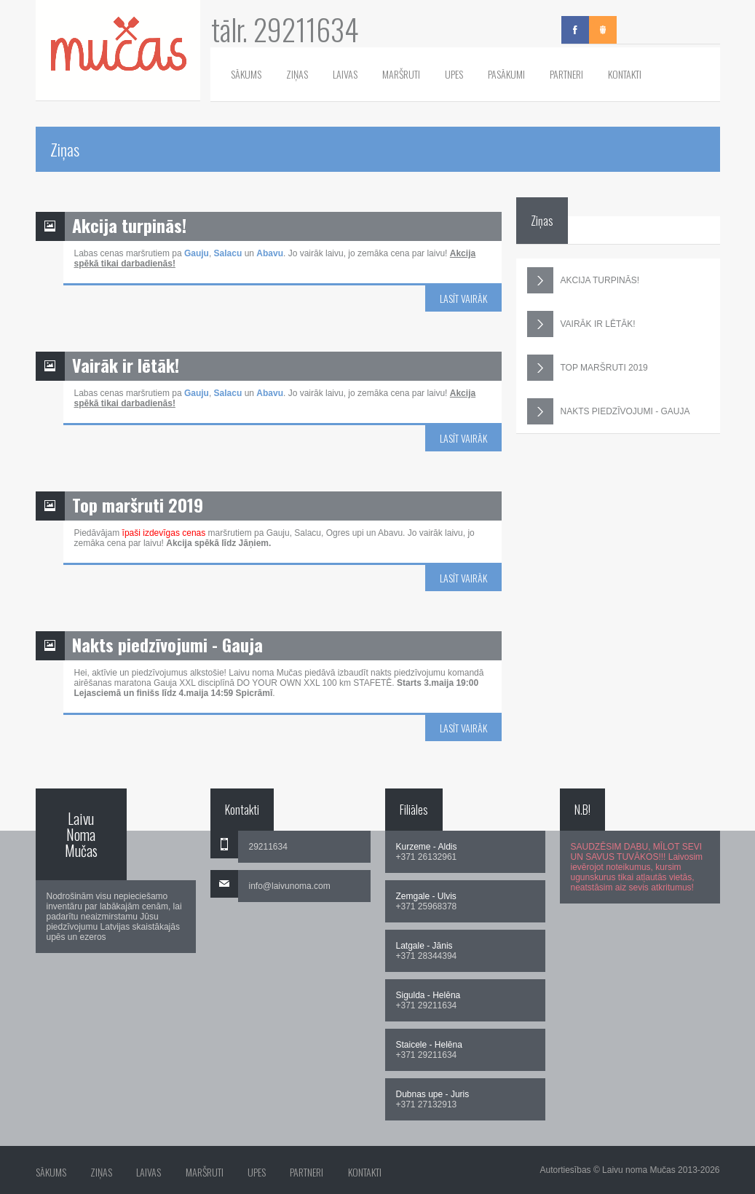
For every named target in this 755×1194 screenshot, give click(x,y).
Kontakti (624, 74)
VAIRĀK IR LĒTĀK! (581, 324)
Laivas (345, 74)
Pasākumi (506, 74)
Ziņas (297, 74)
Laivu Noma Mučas (81, 834)
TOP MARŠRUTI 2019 (587, 368)
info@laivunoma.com (290, 886)
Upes (454, 74)
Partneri (566, 74)
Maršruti (401, 74)
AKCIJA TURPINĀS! (583, 280)
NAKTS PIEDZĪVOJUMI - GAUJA (608, 411)
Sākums (246, 74)
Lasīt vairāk (463, 298)
